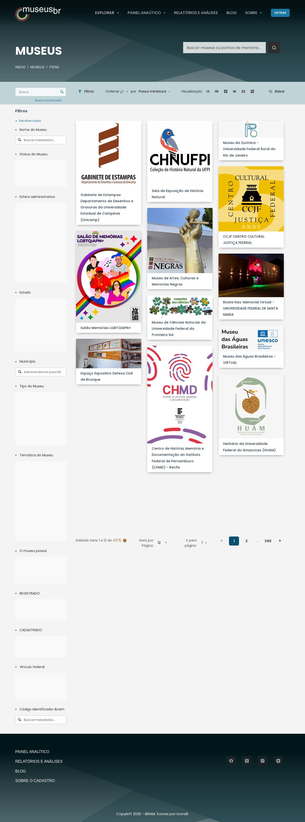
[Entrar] (280, 13)
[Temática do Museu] (39, 455)
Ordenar (112, 91)
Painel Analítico (147, 13)
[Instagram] (262, 761)
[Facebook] (231, 761)
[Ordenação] (154, 91)
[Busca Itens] (40, 92)
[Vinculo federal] (39, 667)
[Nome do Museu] (39, 130)
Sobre (254, 13)
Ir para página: (191, 543)
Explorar (108, 13)
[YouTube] (278, 761)
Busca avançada (48, 100)
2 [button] (246, 541)
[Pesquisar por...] (224, 47)
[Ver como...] (276, 91)
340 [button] (267, 541)
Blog (231, 12)
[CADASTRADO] (39, 630)
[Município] (39, 361)
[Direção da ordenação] (124, 91)
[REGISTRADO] (39, 593)
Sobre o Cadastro (35, 781)
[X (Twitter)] (247, 761)
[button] (207, 91)
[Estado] (39, 292)
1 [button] (234, 541)
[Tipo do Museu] (39, 386)
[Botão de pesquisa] (274, 47)
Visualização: (192, 91)
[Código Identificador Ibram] (39, 709)
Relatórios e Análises (196, 12)
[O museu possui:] (39, 551)
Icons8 (182, 813)
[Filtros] (86, 91)
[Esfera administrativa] (39, 197)
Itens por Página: (146, 543)
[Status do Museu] (39, 154)
